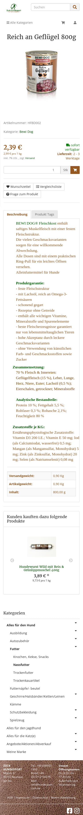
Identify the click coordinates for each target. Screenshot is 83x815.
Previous (12, 560)
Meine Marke (43, 751)
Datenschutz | (41, 797)
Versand (30, 158)
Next (71, 560)
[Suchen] (50, 7)
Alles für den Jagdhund (24, 728)
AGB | (11, 797)
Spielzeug (45, 719)
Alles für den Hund (43, 624)
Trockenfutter (23, 673)
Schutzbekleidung (45, 711)
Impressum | (24, 797)
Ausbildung (45, 632)
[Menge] (32, 170)
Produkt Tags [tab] (44, 214)
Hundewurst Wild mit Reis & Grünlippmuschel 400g (41, 568)
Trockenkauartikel (26, 680)
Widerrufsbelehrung (63, 797)
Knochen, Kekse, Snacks (31, 657)
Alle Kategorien (20, 22)
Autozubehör (45, 640)
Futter (45, 648)
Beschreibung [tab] (17, 214)
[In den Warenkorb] (75, 170)
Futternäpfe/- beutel (25, 688)
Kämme (15, 704)
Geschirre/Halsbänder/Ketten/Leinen (45, 695)
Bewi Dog (26, 132)
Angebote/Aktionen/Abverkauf (43, 743)
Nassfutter (21, 665)
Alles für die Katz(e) (43, 735)
